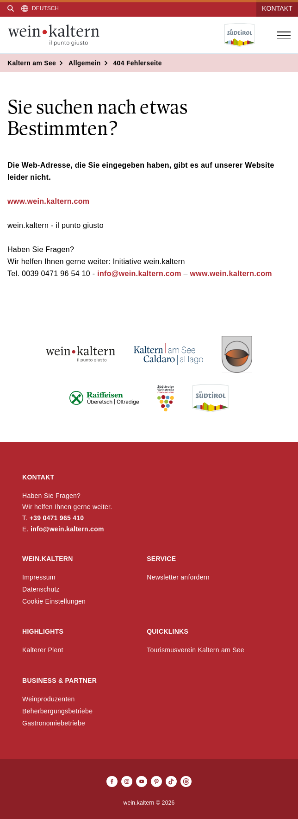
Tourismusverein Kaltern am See (195, 650)
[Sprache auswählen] (40, 8)
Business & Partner (59, 680)
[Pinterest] (156, 781)
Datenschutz (41, 589)
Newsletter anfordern (178, 577)
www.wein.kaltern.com (48, 201)
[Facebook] (112, 781)
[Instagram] (126, 781)
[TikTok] (171, 781)
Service (161, 558)
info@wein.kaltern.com (138, 273)
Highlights (42, 631)
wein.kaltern (47, 558)
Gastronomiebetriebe (53, 723)
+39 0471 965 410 (57, 518)
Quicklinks (167, 631)
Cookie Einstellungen (54, 601)
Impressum (39, 577)
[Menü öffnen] (284, 35)
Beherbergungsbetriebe (57, 711)
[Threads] (186, 781)
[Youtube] (141, 781)
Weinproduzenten (48, 699)
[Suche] (10, 8)
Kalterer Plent (42, 650)
